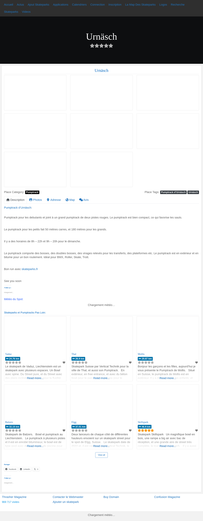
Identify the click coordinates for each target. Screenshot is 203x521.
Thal (73, 354)
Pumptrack (32, 192)
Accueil (8, 4)
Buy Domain (111, 497)
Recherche (177, 4)
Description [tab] (15, 199)
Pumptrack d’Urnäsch (173, 192)
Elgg (73, 422)
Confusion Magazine (167, 497)
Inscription (114, 4)
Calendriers (79, 4)
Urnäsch (193, 192)
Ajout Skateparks (38, 4)
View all (101, 455)
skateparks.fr (30, 269)
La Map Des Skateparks (140, 4)
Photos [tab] (35, 199)
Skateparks (11, 11)
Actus (20, 4)
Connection (97, 4)
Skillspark (143, 422)
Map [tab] (70, 199)
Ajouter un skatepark (66, 501)
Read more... (35, 378)
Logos (163, 4)
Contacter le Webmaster (68, 497)
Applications (60, 4)
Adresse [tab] (53, 199)
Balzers (9, 422)
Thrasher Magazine (14, 497)
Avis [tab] (84, 199)
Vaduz (8, 354)
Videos (26, 11)
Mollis (141, 354)
